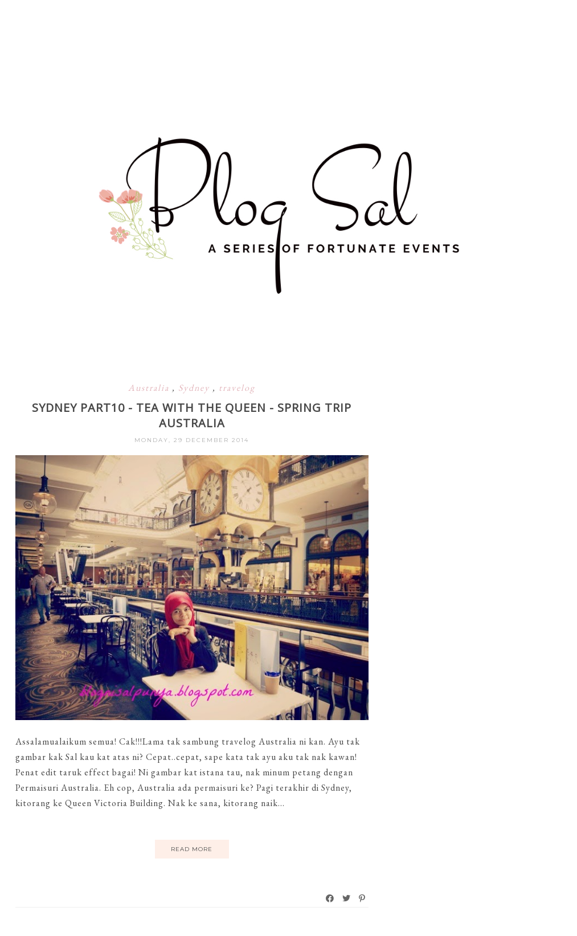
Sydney (195, 388)
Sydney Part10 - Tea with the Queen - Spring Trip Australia (191, 415)
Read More (191, 849)
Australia (150, 388)
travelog (237, 388)
